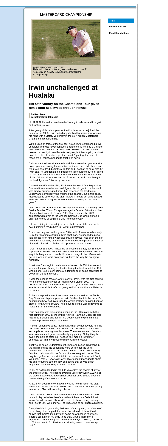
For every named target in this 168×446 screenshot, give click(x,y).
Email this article (117, 26)
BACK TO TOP (66, 437)
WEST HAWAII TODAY (56, 67)
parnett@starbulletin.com (44, 117)
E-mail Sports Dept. (119, 33)
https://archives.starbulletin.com (78, 439)
